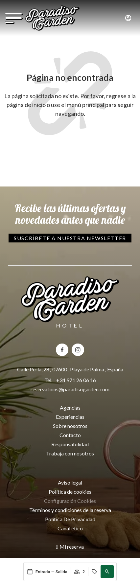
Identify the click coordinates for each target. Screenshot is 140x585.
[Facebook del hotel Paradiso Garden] (62, 350)
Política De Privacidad (70, 519)
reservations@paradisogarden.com (70, 389)
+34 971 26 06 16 (76, 380)
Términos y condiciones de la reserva (70, 510)
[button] (107, 571)
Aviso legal (70, 482)
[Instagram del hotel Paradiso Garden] (78, 350)
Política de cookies (70, 491)
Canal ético (70, 528)
